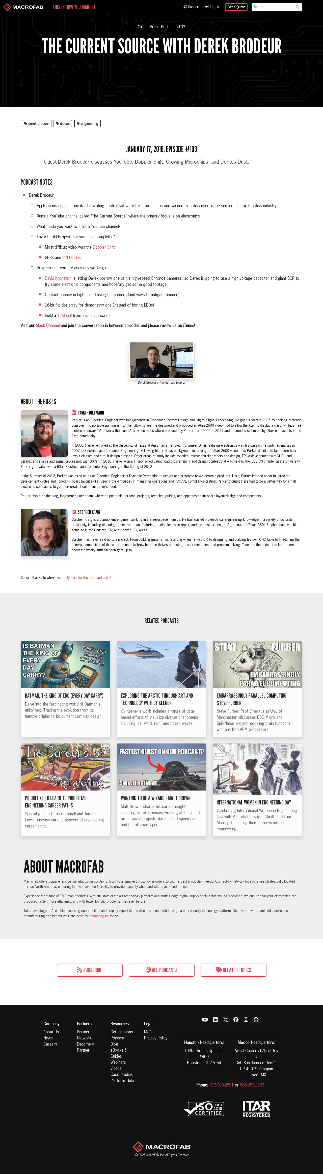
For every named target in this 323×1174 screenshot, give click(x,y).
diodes (63, 124)
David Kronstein (58, 279)
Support (191, 7)
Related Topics (233, 970)
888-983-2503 (252, 1085)
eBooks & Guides (119, 1054)
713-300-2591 (221, 1085)
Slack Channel (48, 326)
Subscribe (89, 970)
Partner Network (84, 1035)
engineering (87, 124)
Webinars (118, 1063)
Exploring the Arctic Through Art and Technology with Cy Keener (157, 711)
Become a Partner (85, 1047)
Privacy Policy (155, 1038)
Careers (50, 1044)
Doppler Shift (104, 248)
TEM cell (64, 316)
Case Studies (122, 1075)
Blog (114, 1044)
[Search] (272, 7)
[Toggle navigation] (313, 7)
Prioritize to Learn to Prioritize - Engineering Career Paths (57, 814)
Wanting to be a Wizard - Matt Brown (156, 810)
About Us (51, 1032)
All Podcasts (161, 970)
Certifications (122, 1032)
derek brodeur (36, 124)
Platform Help (122, 1081)
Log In (212, 7)
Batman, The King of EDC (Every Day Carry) (64, 707)
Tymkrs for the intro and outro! (89, 578)
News (48, 1038)
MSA (148, 1032)
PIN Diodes (71, 258)
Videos (116, 1069)
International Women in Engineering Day (254, 814)
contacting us (99, 916)
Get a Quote (236, 7)
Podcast (117, 1038)
